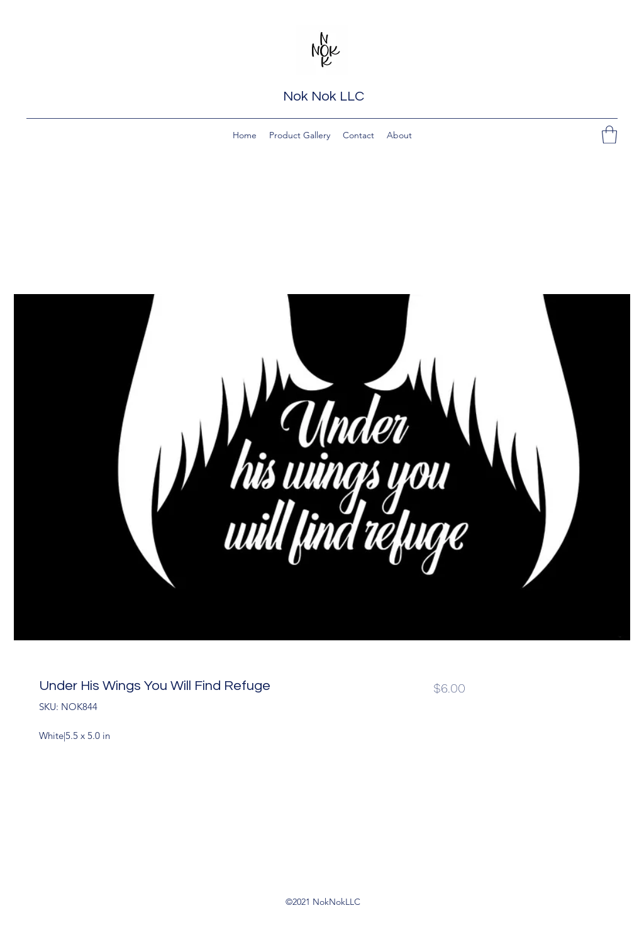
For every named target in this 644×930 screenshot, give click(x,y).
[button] (609, 135)
